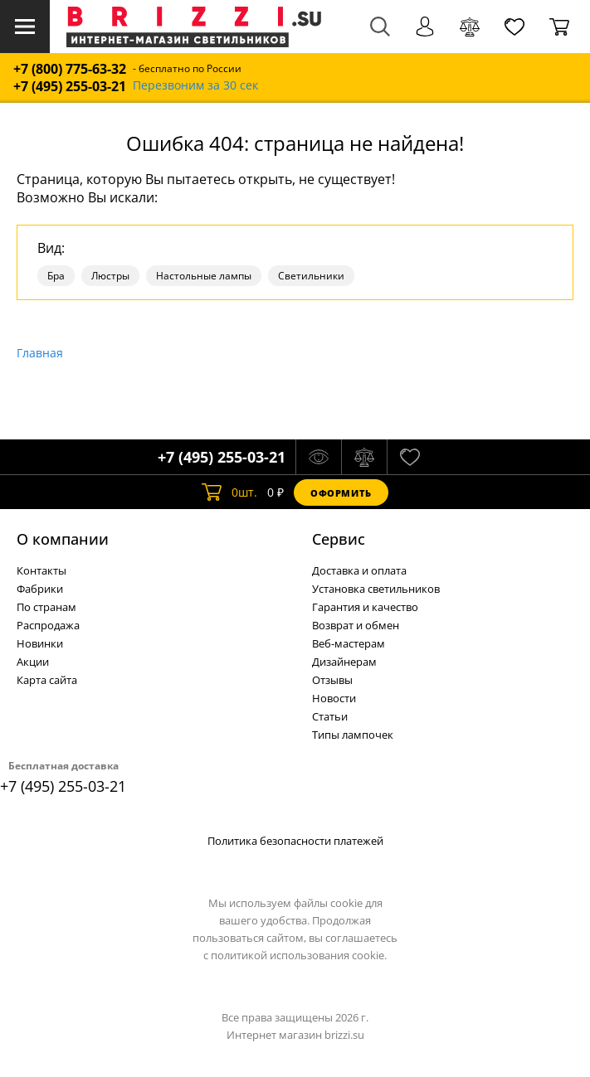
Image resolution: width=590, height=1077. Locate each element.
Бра (56, 276)
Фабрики (40, 588)
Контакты (41, 570)
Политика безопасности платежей (295, 840)
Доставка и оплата (359, 570)
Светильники (311, 276)
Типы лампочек (352, 734)
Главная (40, 353)
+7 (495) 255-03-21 (69, 86)
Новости (334, 698)
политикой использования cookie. (299, 955)
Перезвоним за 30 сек (195, 86)
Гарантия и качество (365, 606)
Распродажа (48, 625)
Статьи (330, 716)
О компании (63, 539)
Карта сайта (47, 679)
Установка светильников (376, 588)
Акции (33, 661)
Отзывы (332, 679)
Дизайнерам (344, 661)
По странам (46, 606)
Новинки (40, 643)
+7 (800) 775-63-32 (69, 69)
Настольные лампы (203, 276)
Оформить (341, 493)
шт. (229, 492)
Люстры (110, 276)
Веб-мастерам (348, 643)
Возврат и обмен (355, 625)
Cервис (338, 539)
